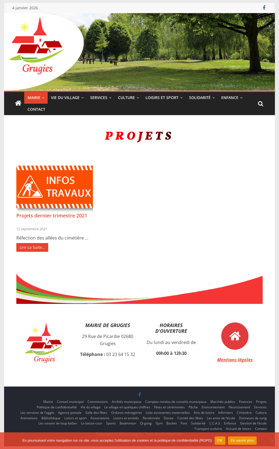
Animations (29, 418)
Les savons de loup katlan (57, 423)
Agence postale (69, 412)
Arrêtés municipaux (126, 401)
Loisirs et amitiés (126, 418)
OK (220, 440)
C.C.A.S (214, 423)
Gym (159, 423)
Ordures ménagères (126, 412)
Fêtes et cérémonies (169, 407)
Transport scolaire (208, 428)
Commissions (97, 401)
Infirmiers (225, 412)
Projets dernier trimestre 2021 (51, 215)
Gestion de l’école (253, 423)
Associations (100, 418)
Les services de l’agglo (37, 412)
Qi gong (146, 423)
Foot (184, 423)
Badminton (128, 423)
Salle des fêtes (96, 412)
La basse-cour (91, 423)
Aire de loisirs (204, 412)
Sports (111, 423)
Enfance (229, 97)
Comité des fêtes (190, 418)
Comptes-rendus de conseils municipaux (176, 401)
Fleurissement (239, 407)
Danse (169, 418)
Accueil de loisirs (238, 428)
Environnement (213, 407)
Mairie (34, 97)
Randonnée (151, 418)
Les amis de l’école (221, 418)
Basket (171, 423)
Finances (245, 401)
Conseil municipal (70, 401)
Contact (36, 109)
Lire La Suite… (32, 247)
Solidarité (200, 97)
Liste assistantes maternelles (168, 412)
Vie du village (65, 97)
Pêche (193, 407)
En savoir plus (242, 440)
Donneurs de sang (253, 418)
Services (98, 97)
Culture (126, 97)
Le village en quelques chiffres (127, 407)
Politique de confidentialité (57, 407)
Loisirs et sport (161, 97)
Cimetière (244, 412)
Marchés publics (222, 401)
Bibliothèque (50, 418)
